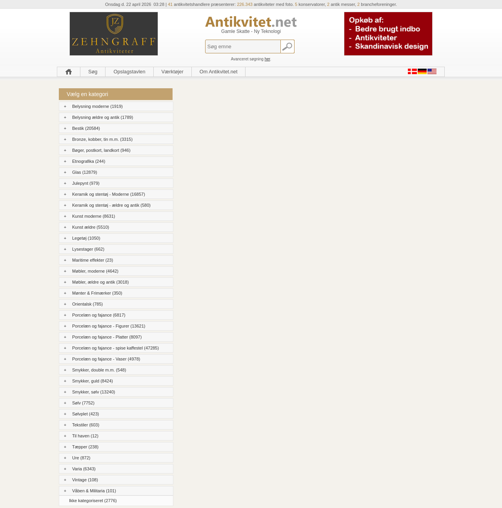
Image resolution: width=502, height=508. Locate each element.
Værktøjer (173, 72)
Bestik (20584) (86, 128)
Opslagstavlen (129, 72)
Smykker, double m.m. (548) (99, 370)
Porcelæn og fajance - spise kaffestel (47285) (115, 348)
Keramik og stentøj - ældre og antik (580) (111, 205)
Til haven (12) (85, 435)
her (267, 59)
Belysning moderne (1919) (97, 106)
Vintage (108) (85, 479)
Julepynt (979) (86, 183)
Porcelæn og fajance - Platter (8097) (107, 337)
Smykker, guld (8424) (92, 381)
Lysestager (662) (88, 249)
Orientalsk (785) (87, 304)
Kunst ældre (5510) (90, 227)
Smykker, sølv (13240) (93, 392)
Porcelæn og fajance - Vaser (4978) (106, 359)
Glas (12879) (84, 172)
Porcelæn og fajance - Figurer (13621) (108, 326)
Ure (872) (81, 457)
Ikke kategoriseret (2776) (93, 500)
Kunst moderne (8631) (93, 216)
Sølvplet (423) (85, 413)
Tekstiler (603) (85, 424)
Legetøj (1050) (86, 238)
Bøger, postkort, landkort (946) (101, 150)
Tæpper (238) (85, 446)
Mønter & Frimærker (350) (97, 293)
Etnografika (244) (88, 161)
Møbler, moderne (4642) (95, 271)
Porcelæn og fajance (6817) (99, 315)
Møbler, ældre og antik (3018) (100, 282)
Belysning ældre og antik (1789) (102, 117)
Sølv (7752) (83, 403)
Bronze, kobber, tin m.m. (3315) (102, 139)
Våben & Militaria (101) (94, 490)
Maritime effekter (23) (92, 260)
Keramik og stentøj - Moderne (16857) (108, 194)
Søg (92, 72)
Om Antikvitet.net (219, 72)
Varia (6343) (84, 468)
